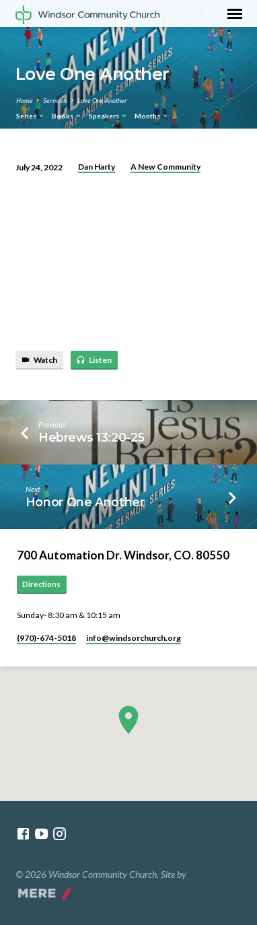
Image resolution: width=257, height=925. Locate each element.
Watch (39, 360)
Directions (41, 584)
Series (30, 116)
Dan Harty (96, 167)
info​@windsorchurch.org (133, 638)
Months (152, 116)
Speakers (108, 116)
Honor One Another (85, 502)
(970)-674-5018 (46, 638)
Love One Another (102, 100)
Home (24, 100)
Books (67, 116)
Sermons (55, 100)
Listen (94, 360)
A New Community (165, 167)
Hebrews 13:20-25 (91, 437)
